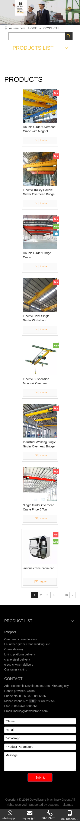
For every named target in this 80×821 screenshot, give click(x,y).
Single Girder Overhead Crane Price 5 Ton (38, 507)
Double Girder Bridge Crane (37, 255)
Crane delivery (13, 649)
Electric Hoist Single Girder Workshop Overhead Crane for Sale (39, 318)
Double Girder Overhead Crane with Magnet (39, 129)
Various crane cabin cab (38, 568)
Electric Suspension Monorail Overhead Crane (36, 381)
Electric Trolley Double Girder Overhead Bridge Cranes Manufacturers (39, 192)
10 (66, 595)
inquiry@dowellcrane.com (30, 711)
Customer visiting (15, 669)
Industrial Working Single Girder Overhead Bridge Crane (39, 444)
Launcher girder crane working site (27, 644)
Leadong (54, 804)
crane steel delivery (17, 659)
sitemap (68, 804)
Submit (40, 777)
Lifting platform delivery (19, 654)
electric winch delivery (18, 664)
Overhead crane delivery (20, 639)
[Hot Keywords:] (68, 36)
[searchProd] (37, 36)
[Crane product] (40, 12)
